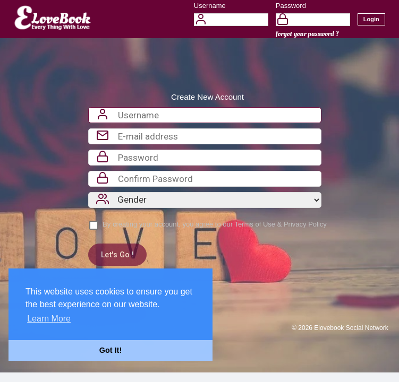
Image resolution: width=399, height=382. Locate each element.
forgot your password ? (307, 34)
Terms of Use (254, 224)
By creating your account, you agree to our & (215, 224)
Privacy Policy (305, 224)
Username (210, 6)
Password (291, 6)
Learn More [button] (49, 318)
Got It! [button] (110, 350)
